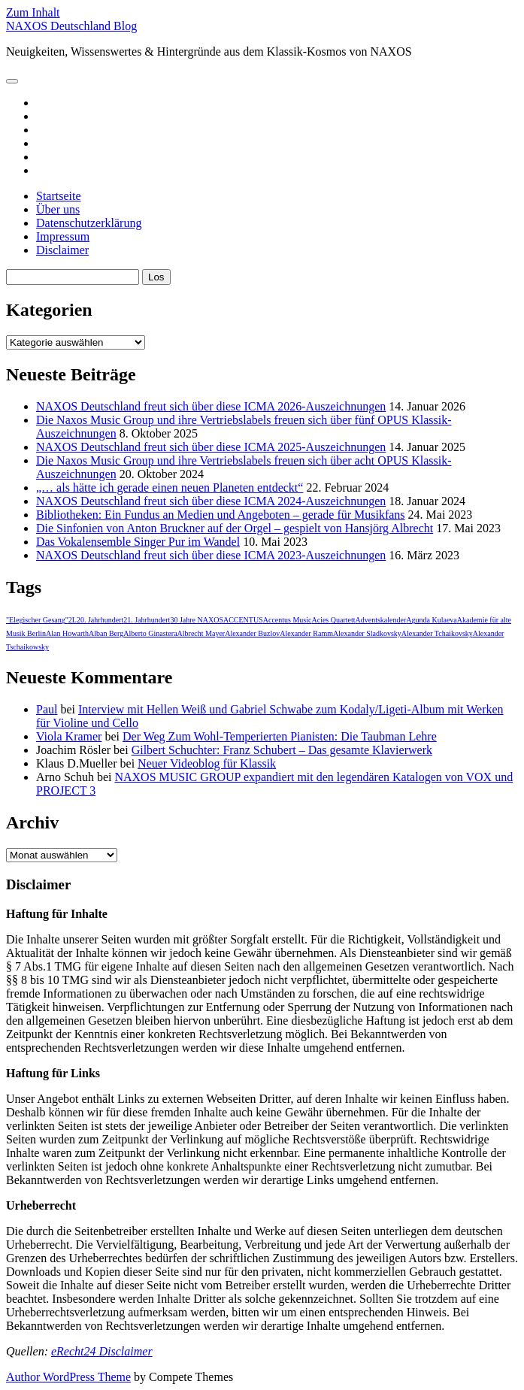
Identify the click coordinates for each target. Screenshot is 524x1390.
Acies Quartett (333, 620)
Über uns (58, 209)
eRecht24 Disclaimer (102, 1351)
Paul (46, 709)
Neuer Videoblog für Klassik (207, 763)
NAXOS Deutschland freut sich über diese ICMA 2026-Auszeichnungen (211, 406)
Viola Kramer (68, 736)
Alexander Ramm (306, 633)
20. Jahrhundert (100, 620)
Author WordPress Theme (68, 1376)
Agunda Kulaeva (431, 620)
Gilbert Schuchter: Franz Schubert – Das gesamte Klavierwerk (282, 749)
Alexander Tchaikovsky (437, 633)
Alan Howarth (67, 633)
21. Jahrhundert (146, 620)
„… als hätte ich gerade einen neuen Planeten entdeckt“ (169, 487)
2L (72, 620)
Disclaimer (62, 250)
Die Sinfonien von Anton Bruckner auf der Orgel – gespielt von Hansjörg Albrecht (234, 528)
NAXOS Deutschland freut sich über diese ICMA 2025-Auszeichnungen (211, 447)
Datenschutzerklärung (88, 223)
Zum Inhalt (33, 12)
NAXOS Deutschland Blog (71, 26)
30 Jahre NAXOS (196, 620)
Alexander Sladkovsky (367, 633)
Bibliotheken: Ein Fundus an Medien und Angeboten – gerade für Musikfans (220, 514)
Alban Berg (106, 633)
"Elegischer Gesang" (37, 620)
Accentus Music (287, 620)
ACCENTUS (243, 620)
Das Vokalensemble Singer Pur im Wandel (138, 541)
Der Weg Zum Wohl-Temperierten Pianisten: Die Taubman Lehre (280, 736)
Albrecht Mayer (201, 633)
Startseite (58, 195)
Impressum (62, 236)
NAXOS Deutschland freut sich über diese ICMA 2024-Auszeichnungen (211, 501)
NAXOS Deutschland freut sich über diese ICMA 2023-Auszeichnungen (211, 555)
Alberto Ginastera (150, 633)
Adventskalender (381, 620)
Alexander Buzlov (252, 633)
